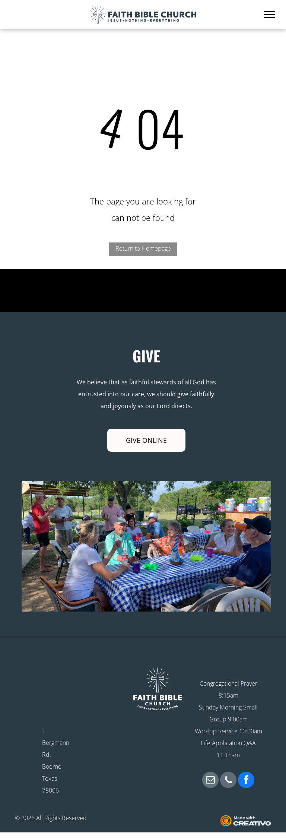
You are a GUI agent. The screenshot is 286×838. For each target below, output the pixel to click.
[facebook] (246, 781)
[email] (210, 781)
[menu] (269, 14)
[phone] (228, 781)
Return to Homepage (143, 248)
